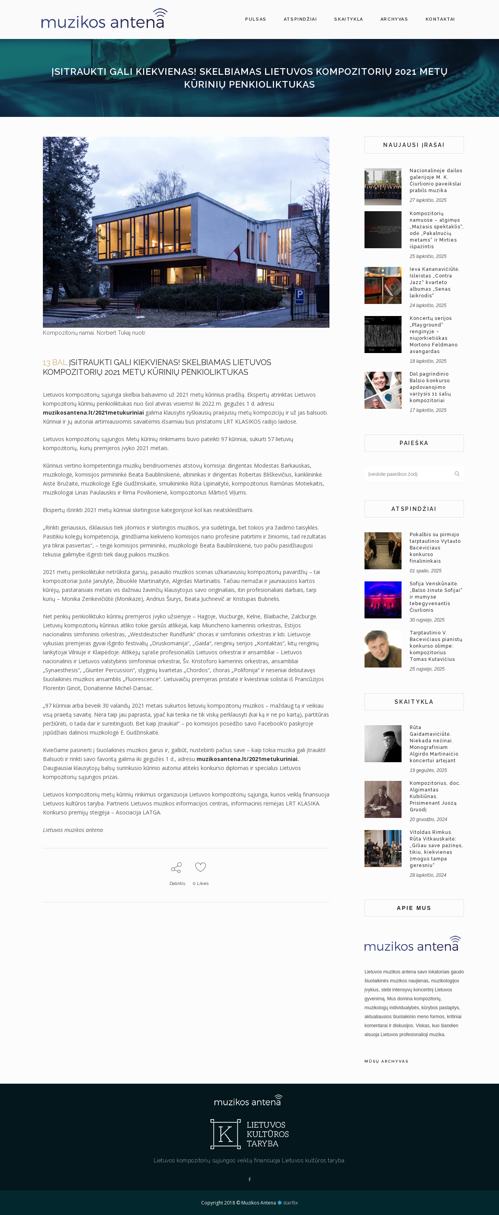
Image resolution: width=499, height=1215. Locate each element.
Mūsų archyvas (387, 1061)
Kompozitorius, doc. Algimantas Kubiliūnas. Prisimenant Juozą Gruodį (435, 796)
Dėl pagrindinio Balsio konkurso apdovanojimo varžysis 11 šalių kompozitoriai (430, 387)
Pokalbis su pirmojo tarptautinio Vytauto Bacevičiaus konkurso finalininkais (435, 548)
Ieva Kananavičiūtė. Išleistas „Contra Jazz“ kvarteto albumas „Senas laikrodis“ (435, 282)
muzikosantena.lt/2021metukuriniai (93, 412)
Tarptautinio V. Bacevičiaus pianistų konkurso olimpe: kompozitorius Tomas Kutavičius (436, 646)
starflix (290, 1202)
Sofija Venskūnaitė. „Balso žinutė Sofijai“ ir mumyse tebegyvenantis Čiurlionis (436, 597)
